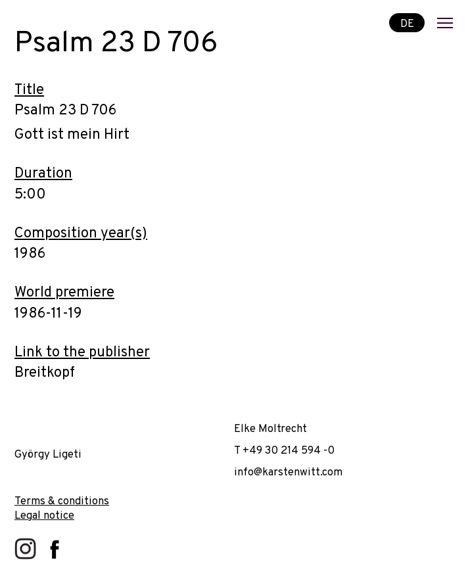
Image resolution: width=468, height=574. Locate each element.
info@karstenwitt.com (288, 472)
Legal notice (44, 516)
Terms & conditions (61, 501)
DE (407, 23)
